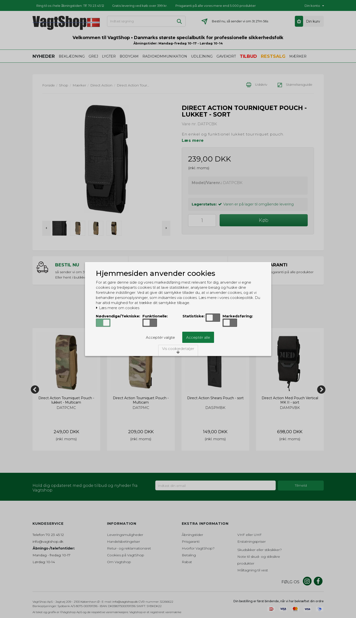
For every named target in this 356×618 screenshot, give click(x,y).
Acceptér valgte (160, 337)
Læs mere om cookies (117, 308)
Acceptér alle (198, 337)
